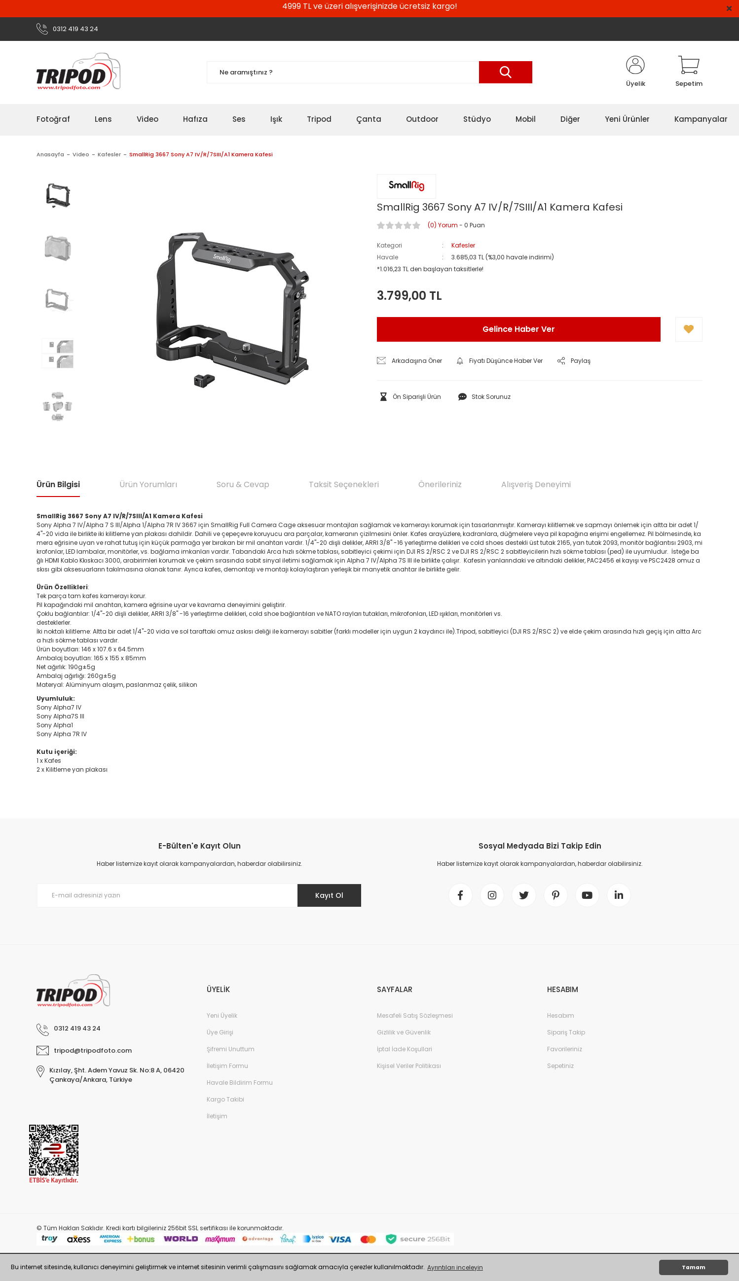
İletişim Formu (227, 1066)
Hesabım (560, 1016)
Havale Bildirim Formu (240, 1083)
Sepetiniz (560, 1066)
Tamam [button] (693, 1267)
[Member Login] (635, 72)
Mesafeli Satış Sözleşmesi (415, 1016)
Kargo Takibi (225, 1100)
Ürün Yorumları (148, 484)
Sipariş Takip (566, 1033)
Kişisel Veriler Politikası (409, 1066)
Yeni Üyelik (222, 1016)
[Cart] (688, 72)
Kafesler (463, 245)
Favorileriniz (564, 1049)
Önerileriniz (440, 484)
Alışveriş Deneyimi (536, 484)
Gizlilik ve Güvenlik (404, 1033)
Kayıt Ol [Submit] (329, 895)
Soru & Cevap (243, 484)
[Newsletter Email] (199, 896)
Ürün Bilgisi (58, 484)
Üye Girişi (220, 1033)
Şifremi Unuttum (231, 1049)
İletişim (217, 1116)
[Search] (369, 73)
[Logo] (78, 72)
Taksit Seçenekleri (344, 484)
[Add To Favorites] (688, 329)
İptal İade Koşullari (404, 1049)
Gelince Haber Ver (518, 329)
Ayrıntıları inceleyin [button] (455, 1267)
